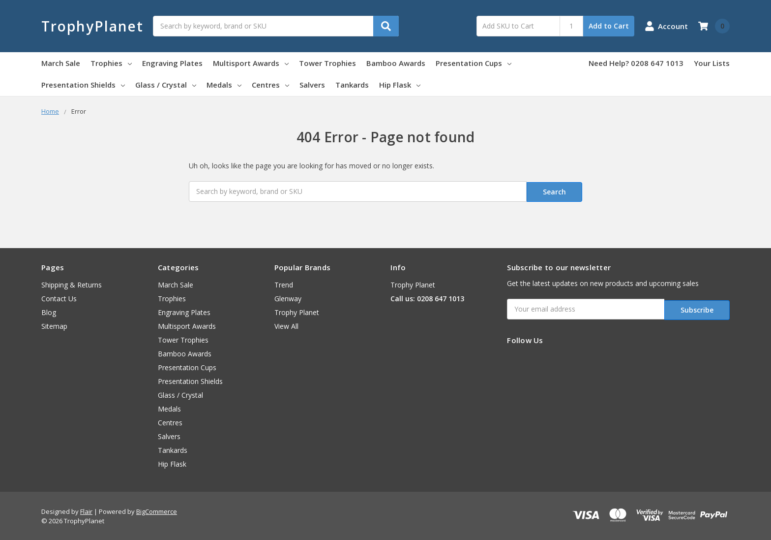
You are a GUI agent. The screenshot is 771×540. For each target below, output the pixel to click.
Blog (48, 311)
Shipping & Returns (71, 283)
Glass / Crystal (165, 85)
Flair (86, 510)
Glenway (287, 297)
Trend (283, 283)
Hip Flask (399, 85)
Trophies (111, 63)
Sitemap (54, 324)
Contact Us (59, 297)
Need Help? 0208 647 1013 (636, 63)
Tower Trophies (327, 63)
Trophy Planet (296, 311)
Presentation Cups (473, 63)
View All (286, 324)
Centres (270, 85)
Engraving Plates (172, 63)
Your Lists (712, 63)
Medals (224, 85)
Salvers (312, 85)
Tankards (352, 85)
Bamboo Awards (395, 63)
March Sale (60, 63)
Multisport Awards (251, 63)
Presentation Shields (83, 85)
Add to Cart (609, 26)
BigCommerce (156, 510)
